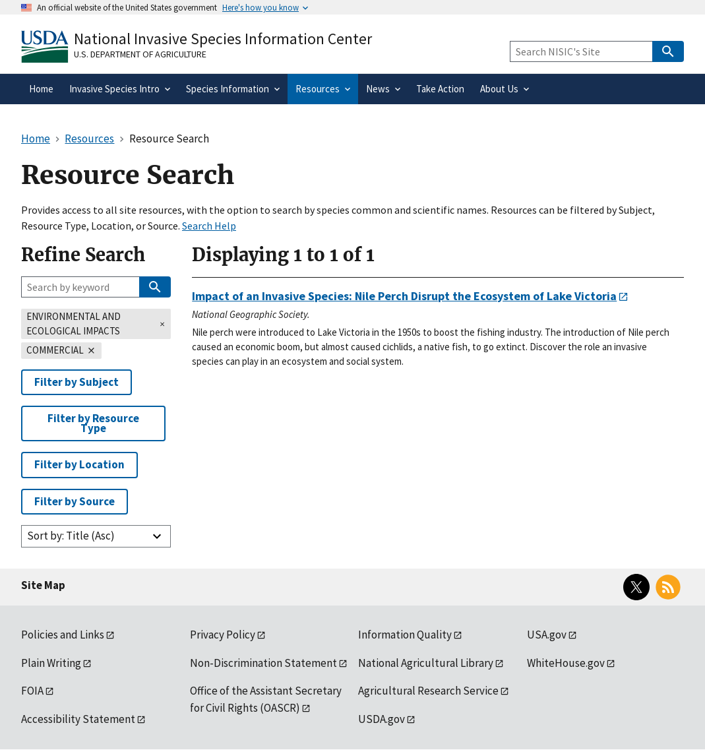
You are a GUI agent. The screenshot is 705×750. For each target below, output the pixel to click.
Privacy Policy (222, 634)
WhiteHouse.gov (566, 663)
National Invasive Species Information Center (223, 38)
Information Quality (405, 634)
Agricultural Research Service (428, 690)
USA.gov (547, 634)
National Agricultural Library (425, 663)
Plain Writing (51, 663)
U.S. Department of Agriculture (140, 54)
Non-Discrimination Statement (263, 663)
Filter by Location (79, 464)
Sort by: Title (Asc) (71, 535)
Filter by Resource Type (93, 423)
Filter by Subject (76, 382)
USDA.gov (381, 719)
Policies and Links (62, 634)
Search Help (209, 225)
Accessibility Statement (78, 719)
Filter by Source (74, 501)
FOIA (32, 690)
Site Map (43, 585)
